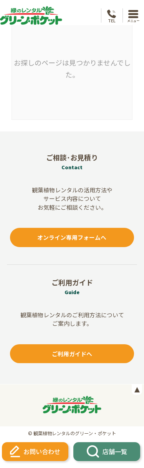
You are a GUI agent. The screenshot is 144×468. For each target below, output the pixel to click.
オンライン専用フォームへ (71, 237)
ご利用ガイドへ (72, 354)
